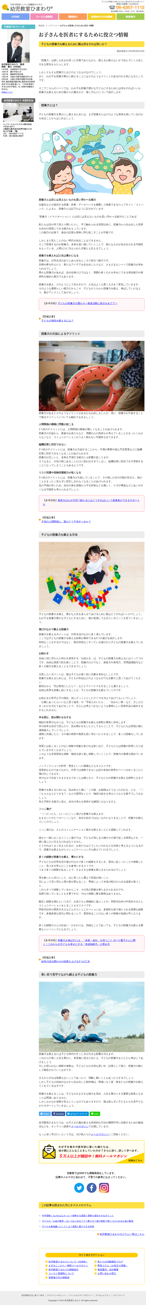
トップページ (51, 26)
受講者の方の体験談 (58, 1277)
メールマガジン (80, 1126)
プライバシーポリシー (56, 1295)
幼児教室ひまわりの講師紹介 (63, 1269)
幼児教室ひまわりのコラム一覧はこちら (122, 1234)
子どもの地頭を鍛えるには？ (57, 320)
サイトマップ (118, 1295)
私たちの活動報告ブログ (110, 1261)
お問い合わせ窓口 (107, 1273)
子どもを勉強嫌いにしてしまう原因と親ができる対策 (68, 1226)
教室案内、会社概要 (108, 1269)
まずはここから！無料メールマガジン (68, 1265)
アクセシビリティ (103, 1295)
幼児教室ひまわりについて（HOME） (68, 1261)
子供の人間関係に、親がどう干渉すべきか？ (66, 521)
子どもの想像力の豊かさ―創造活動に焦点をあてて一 (87, 303)
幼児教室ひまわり (72, 1300)
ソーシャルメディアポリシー (80, 1295)
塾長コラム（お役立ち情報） (113, 1265)
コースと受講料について (61, 1273)
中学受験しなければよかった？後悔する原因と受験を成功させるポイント (78, 1215)
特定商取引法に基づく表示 (33, 1295)
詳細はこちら (7, 92)
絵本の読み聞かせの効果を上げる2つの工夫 (65, 961)
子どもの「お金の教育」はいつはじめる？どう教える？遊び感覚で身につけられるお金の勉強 (87, 1221)
